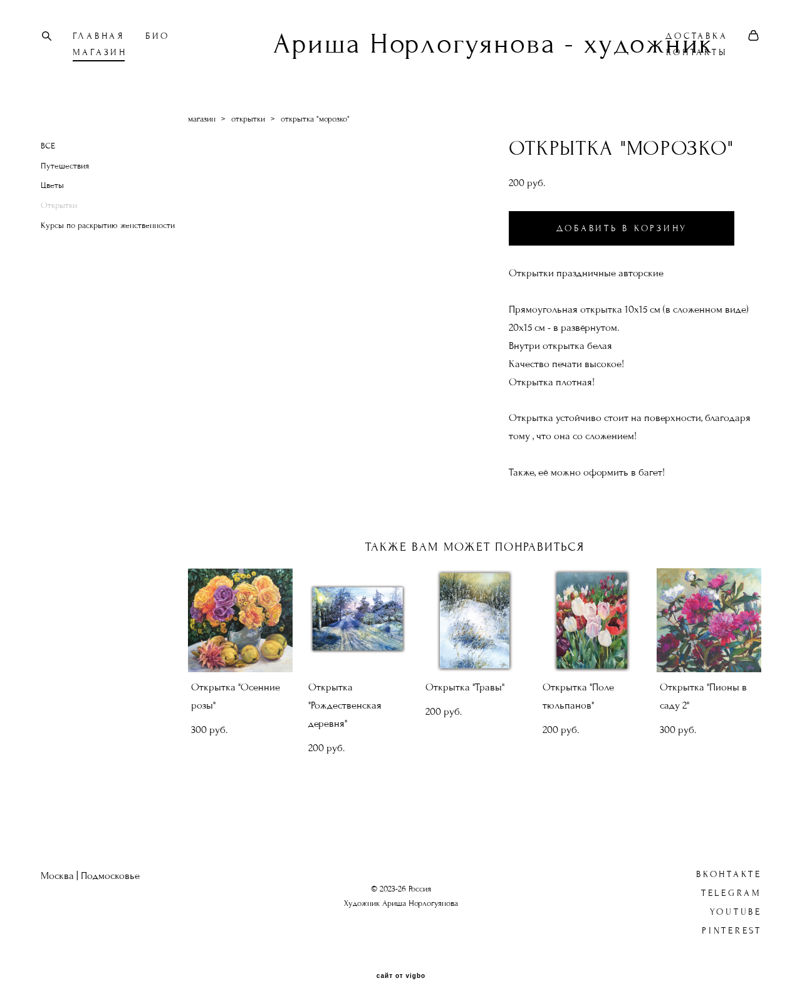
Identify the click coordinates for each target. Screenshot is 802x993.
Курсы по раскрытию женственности (108, 229)
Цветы (52, 189)
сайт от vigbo (401, 963)
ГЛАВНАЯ (101, 38)
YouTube (736, 899)
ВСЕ (48, 149)
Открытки (59, 209)
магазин (202, 122)
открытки (248, 122)
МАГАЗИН (102, 54)
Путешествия (65, 169)
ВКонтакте (729, 861)
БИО (159, 38)
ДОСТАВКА (695, 38)
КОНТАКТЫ (695, 54)
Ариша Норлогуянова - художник (401, 45)
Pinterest (732, 918)
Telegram (731, 880)
